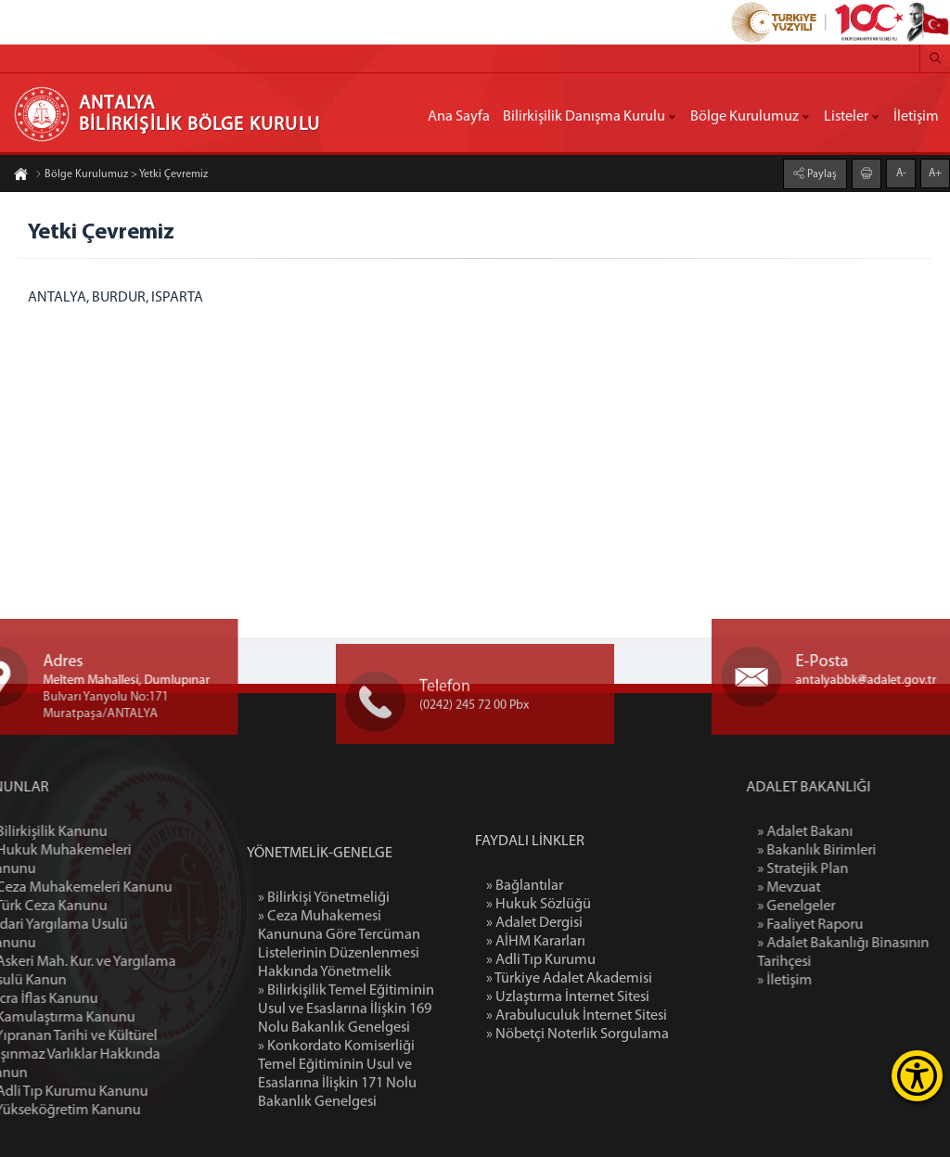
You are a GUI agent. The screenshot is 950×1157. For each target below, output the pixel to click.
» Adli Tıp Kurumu (541, 1036)
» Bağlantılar (524, 962)
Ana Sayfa (459, 116)
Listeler (846, 116)
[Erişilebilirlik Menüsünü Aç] (917, 1075)
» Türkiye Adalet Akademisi (569, 1055)
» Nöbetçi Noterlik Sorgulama (577, 1110)
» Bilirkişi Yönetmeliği (324, 991)
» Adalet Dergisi (534, 999)
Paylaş (820, 173)
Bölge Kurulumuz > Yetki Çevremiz (121, 175)
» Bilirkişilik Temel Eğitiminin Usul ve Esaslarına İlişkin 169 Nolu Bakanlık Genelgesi (346, 1103)
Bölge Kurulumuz (744, 116)
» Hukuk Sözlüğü (538, 980)
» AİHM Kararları (535, 1017)
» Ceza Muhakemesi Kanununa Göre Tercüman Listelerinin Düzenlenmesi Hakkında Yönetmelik (339, 1038)
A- (901, 172)
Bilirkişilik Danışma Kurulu (584, 116)
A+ (935, 172)
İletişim (916, 116)
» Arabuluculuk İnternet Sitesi (576, 1092)
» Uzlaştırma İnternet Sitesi (567, 1073)
